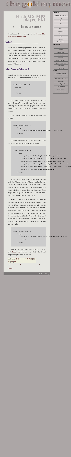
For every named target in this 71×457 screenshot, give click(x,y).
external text (60, 76)
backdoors (61, 65)
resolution (60, 57)
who (61, 20)
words (61, 28)
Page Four (16, 252)
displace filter (60, 52)
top (10, 269)
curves (61, 49)
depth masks (60, 68)
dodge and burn (60, 60)
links (61, 34)
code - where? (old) (60, 92)
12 (15, 262)
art (61, 23)
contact (61, 39)
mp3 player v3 (61, 86)
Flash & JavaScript (60, 73)
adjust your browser (60, 15)
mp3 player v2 (61, 84)
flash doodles (61, 42)
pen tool (60, 47)
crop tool (60, 55)
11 (12, 262)
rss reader (61, 31)
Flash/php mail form (60, 78)
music (60, 36)
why (61, 18)
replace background (60, 63)
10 (9, 262)
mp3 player (61, 81)
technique (60, 26)
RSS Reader (60, 89)
